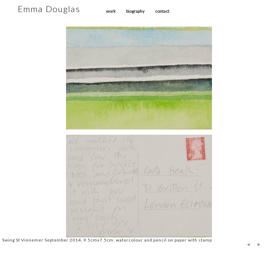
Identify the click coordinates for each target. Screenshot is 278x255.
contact (162, 11)
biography (135, 11)
